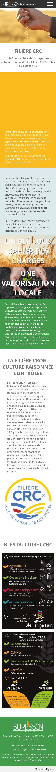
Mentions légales (44, 769)
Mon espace (29, 4)
